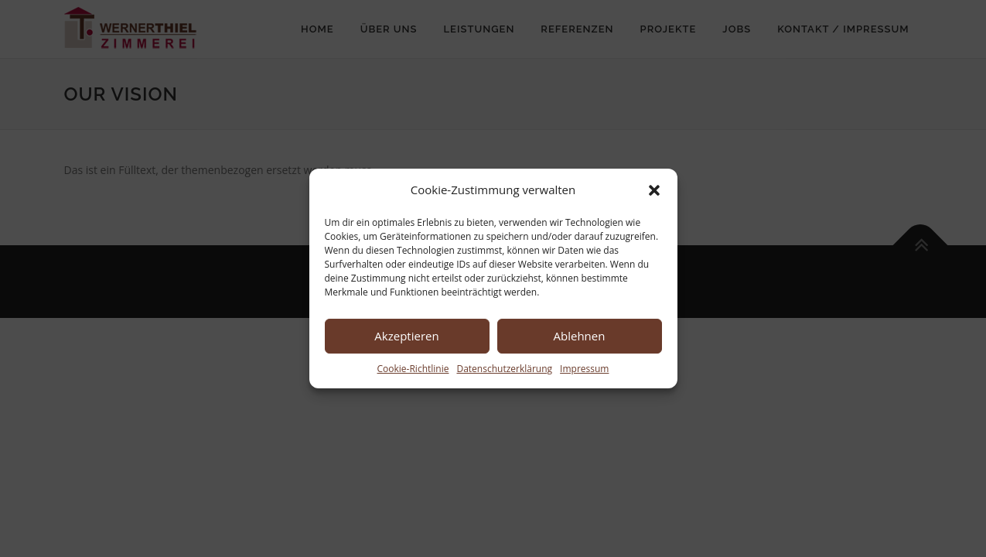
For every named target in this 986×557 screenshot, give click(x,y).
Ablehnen (580, 335)
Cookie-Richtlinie (413, 368)
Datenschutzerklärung (504, 368)
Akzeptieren (406, 335)
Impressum (584, 368)
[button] (654, 190)
